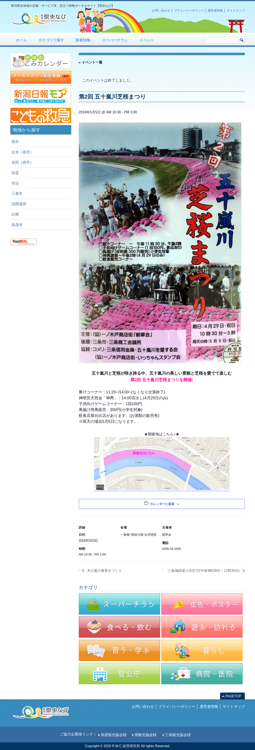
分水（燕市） (23, 152)
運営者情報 (215, 10)
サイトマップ (236, 10)
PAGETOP (233, 696)
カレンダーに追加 (162, 504)
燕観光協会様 (146, 735)
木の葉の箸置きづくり (104, 570)
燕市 (15, 141)
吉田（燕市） (23, 162)
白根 (15, 214)
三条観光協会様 (178, 735)
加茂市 (17, 225)
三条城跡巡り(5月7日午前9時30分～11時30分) (204, 570)
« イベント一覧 (90, 62)
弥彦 (15, 173)
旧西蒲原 (19, 204)
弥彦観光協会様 (114, 735)
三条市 (17, 193)
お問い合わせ (161, 10)
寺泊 (15, 183)
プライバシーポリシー (189, 10)
